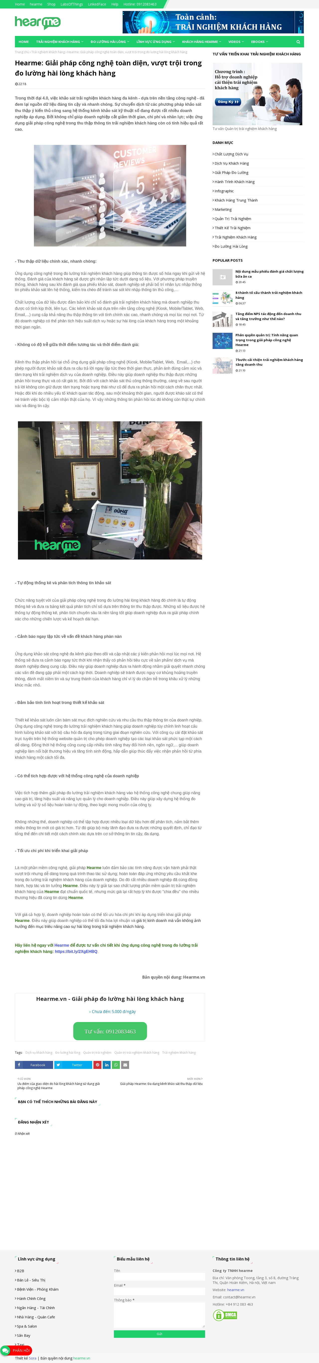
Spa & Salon (27, 1326)
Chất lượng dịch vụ (231, 153)
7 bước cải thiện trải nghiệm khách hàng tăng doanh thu (269, 362)
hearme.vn (235, 1289)
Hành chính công (31, 1298)
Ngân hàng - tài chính (36, 1307)
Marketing (223, 209)
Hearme (62, 945)
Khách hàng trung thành (236, 200)
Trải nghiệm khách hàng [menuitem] (58, 41)
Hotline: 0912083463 (140, 4)
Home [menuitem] (24, 41)
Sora (32, 1358)
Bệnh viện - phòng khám (38, 1289)
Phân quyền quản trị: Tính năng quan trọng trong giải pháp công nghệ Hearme (267, 340)
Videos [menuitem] (234, 41)
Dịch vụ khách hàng (38, 1052)
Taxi (20, 1344)
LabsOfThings (72, 4)
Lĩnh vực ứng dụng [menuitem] (154, 41)
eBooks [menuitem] (258, 41)
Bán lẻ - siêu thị (31, 1279)
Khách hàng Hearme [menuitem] (200, 41)
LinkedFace (97, 4)
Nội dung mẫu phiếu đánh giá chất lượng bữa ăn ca (270, 274)
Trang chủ (22, 52)
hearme (36, 4)
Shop (51, 4)
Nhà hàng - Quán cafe (36, 1316)
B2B (20, 1270)
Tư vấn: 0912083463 (110, 1031)
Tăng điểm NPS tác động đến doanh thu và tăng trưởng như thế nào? (268, 316)
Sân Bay (23, 1335)
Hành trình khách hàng (235, 181)
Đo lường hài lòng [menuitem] (108, 41)
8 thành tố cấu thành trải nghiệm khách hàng (269, 295)
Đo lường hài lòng (67, 1052)
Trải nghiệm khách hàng (48, 52)
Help (114, 4)
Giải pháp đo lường (231, 172)
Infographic (224, 190)
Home (20, 4)
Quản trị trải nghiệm (97, 1052)
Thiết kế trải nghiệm (232, 227)
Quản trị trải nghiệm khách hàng (136, 1052)
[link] (76, 951)
